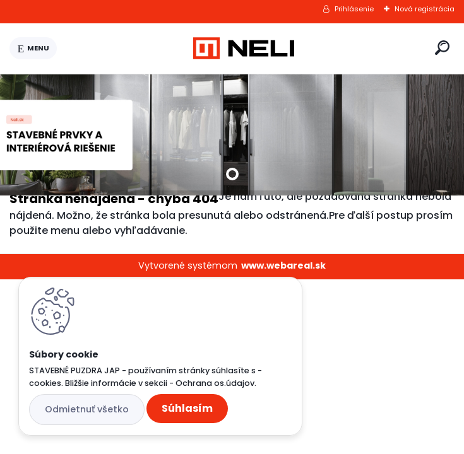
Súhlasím (187, 408)
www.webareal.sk (283, 265)
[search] (442, 47)
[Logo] (243, 48)
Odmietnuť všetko (87, 409)
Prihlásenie (354, 9)
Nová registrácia (425, 9)
